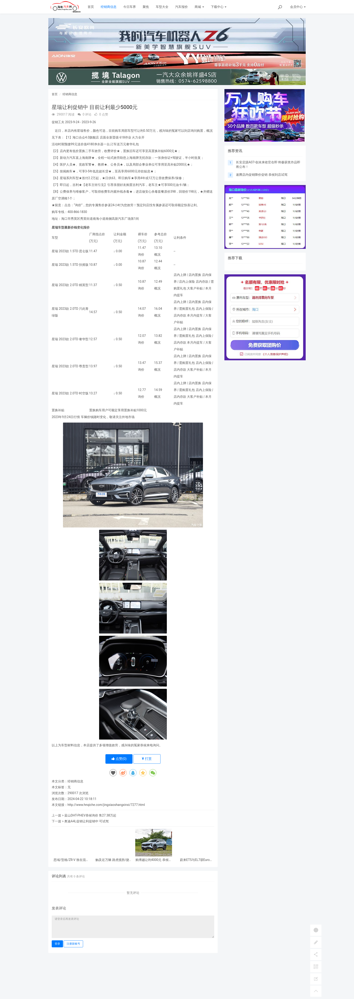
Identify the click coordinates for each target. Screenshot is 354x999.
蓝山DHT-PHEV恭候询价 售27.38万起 (90, 815)
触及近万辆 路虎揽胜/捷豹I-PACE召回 (112, 860)
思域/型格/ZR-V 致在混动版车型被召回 (71, 860)
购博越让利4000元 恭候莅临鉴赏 (153, 860)
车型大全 (162, 7)
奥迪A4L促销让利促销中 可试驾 (86, 821)
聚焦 (146, 7)
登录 (57, 943)
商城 (199, 7)
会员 (298, 7)
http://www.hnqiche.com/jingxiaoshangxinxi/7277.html (106, 805)
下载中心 (218, 7)
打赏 (147, 759)
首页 (91, 7)
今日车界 (129, 7)
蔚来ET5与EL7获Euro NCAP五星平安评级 (195, 860)
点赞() (119, 759)
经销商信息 (108, 7)
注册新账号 (73, 943)
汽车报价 (181, 7)
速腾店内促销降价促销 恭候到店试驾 (261, 174)
